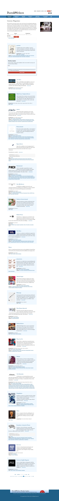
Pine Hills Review (20, 184)
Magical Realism (28, 120)
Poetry (20, 54)
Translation (22, 54)
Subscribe (14, 493)
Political (10, 388)
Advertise (23, 493)
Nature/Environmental (16, 56)
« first (15, 474)
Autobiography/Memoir (15, 119)
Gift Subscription (19, 493)
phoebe (18, 109)
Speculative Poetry (30, 121)
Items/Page (8, 35)
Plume (18, 410)
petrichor (18, 45)
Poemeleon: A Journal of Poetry (23, 425)
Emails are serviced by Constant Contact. (15, 70)
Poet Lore (19, 444)
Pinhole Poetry (20, 214)
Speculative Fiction (24, 121)
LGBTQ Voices (28, 55)
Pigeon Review (20, 144)
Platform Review (20, 323)
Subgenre (15, 33)
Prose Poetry (24, 56)
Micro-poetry (10, 56)
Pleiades (18, 356)
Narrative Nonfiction (27, 137)
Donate (27, 493)
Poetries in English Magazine (23, 460)
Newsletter (30, 493)
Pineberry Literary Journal (22, 199)
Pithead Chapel (20, 276)
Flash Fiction (29, 136)
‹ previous (18, 474)
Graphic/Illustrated (23, 55)
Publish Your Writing (9, 16)
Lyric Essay (32, 55)
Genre (8, 33)
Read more (28, 85)
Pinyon (10, 247)
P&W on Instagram (51, 13)
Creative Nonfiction (18, 88)
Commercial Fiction (27, 384)
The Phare (19, 79)
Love (14, 387)
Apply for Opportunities (37, 16)
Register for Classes (30, 16)
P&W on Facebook (48, 13)
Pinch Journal (19, 165)
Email (9, 65)
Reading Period (28, 33)
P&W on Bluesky (50, 13)
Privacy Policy (44, 493)
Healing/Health (28, 350)
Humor (12, 120)
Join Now (51, 16)
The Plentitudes (20, 374)
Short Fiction (17, 138)
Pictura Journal (20, 126)
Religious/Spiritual (22, 388)
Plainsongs (19, 292)
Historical (14, 386)
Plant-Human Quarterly (22, 308)
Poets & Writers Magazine (45, 16)
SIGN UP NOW (21, 72)
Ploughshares (19, 393)
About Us (35, 493)
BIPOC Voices (14, 175)
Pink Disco (19, 231)
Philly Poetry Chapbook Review (23, 94)
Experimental (18, 55)
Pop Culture (24, 177)
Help (33, 493)
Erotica (19, 241)
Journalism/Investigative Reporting (24, 386)
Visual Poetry (28, 56)
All (33, 476)
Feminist (23, 136)
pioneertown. (19, 259)
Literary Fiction (20, 120)
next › (26, 474)
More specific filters (11, 38)
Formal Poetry (22, 224)
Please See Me (20, 339)
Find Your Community (23, 16)
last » (28, 474)
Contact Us (39, 493)
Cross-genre (14, 55)
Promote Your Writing (16, 16)
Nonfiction (13, 121)
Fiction (14, 88)
